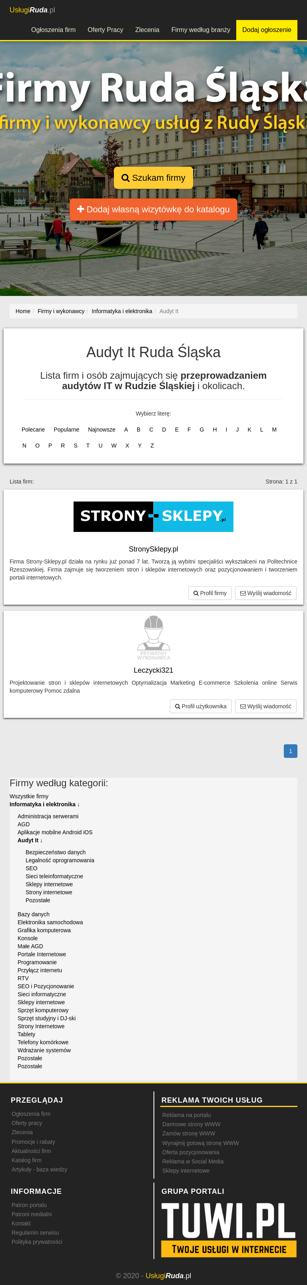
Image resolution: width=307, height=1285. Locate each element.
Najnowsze (101, 429)
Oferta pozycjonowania (190, 1152)
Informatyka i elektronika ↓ (45, 804)
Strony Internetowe (41, 1026)
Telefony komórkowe (43, 1042)
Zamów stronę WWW (188, 1133)
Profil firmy (210, 593)
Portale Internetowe (42, 954)
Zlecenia (147, 29)
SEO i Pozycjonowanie (46, 986)
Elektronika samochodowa (50, 922)
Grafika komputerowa (44, 930)
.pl (32, 10)
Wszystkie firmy (29, 796)
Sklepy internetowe (49, 884)
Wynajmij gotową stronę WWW (200, 1143)
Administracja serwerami (48, 816)
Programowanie (37, 962)
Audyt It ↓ (30, 840)
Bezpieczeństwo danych (56, 852)
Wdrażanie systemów (44, 1050)
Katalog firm (27, 1160)
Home (23, 311)
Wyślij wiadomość (265, 593)
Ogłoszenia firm (53, 29)
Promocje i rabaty (33, 1142)
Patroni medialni (32, 1214)
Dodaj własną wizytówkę (153, 209)
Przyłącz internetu (40, 970)
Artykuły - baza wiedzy (39, 1169)
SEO (32, 868)
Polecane (33, 429)
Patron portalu (29, 1205)
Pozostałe (38, 900)
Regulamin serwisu (35, 1232)
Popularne (66, 429)
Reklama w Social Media (192, 1161)
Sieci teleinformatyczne (54, 876)
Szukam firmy (153, 178)
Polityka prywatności (37, 1242)
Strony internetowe (49, 892)
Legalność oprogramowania (60, 860)
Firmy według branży (201, 29)
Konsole (28, 938)
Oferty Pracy (105, 29)
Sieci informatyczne (42, 994)
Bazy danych (34, 914)
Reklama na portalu (186, 1115)
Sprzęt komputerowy (43, 1010)
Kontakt (21, 1223)
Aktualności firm (31, 1151)
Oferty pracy (27, 1123)
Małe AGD (30, 946)
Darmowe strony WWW (191, 1124)
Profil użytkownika (201, 706)
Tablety (26, 1034)
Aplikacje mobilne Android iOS (55, 832)
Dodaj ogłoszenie (266, 29)
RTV (23, 978)
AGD (24, 824)
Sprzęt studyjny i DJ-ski (47, 1018)
